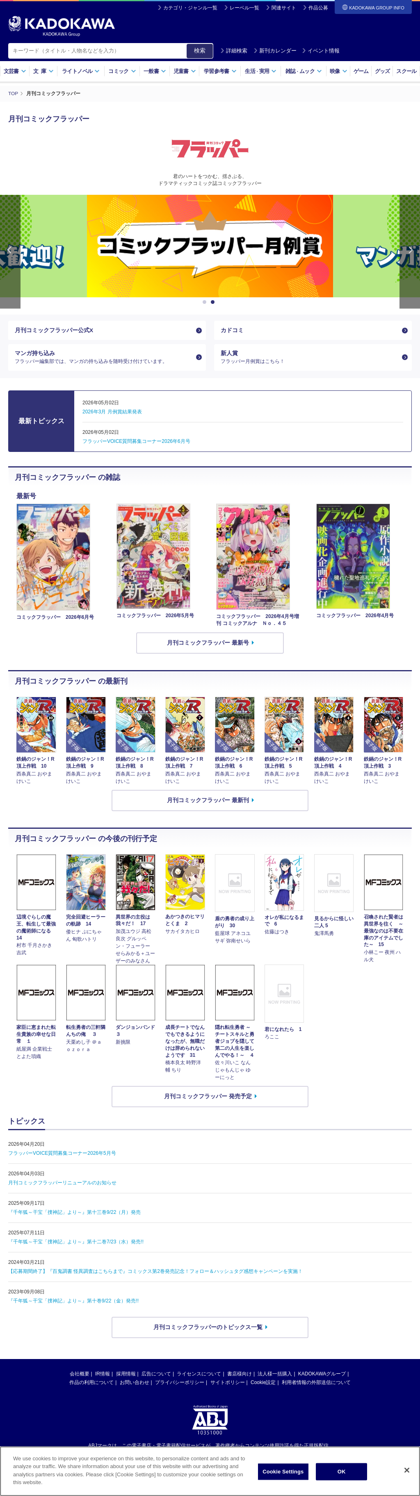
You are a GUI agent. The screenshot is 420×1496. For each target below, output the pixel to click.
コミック (122, 71)
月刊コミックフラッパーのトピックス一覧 (207, 1328)
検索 (199, 50)
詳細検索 (233, 51)
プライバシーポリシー (179, 1383)
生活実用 (260, 71)
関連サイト (284, 8)
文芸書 (15, 71)
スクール (406, 71)
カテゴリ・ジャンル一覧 (190, 8)
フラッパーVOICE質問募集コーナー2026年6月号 (136, 442)
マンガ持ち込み (104, 358)
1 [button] (206, 302)
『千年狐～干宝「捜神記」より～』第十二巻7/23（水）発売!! (76, 1243)
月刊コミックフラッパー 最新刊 (208, 801)
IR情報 (102, 1374)
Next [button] (409, 251)
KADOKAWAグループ (322, 1374)
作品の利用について (91, 1383)
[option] (187, 245)
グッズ (382, 71)
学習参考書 (220, 71)
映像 (338, 71)
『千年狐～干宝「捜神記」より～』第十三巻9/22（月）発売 (74, 1213)
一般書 (155, 71)
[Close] (407, 1470)
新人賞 (310, 358)
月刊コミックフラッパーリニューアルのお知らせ (62, 1184)
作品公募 (318, 8)
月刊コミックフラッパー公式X (54, 330)
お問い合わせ (134, 1383)
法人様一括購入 (275, 1374)
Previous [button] (10, 251)
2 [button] (214, 302)
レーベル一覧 (244, 8)
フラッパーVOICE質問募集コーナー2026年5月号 (62, 1154)
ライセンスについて (199, 1374)
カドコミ (232, 330)
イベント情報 (321, 51)
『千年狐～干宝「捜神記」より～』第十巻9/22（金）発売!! (73, 1302)
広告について (156, 1374)
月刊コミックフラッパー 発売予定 (208, 1097)
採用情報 (126, 1374)
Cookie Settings (283, 1472)
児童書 (184, 71)
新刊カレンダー (275, 51)
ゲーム (361, 71)
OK (342, 1472)
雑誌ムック (303, 71)
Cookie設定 (263, 1383)
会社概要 (79, 1374)
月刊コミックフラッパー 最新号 (208, 644)
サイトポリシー (227, 1383)
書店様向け (239, 1374)
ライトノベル (81, 71)
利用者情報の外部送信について (316, 1383)
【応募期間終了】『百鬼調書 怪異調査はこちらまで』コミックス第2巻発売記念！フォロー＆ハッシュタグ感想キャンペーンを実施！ (155, 1272)
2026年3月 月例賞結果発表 (112, 413)
